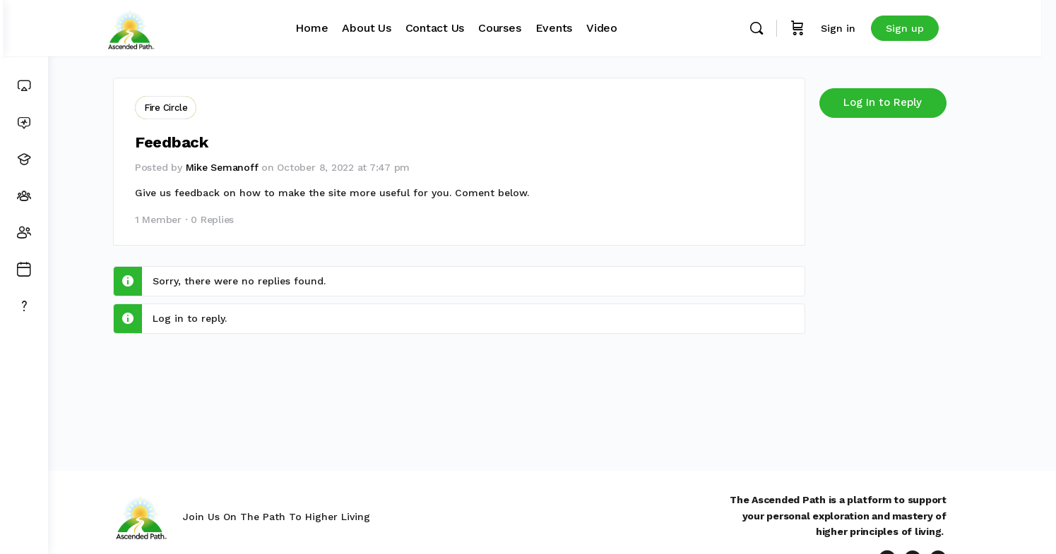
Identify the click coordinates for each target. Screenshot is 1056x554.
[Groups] (24, 196)
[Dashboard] (24, 86)
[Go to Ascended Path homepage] (161, 27)
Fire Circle (188, 107)
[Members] (24, 233)
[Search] (787, 28)
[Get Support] (24, 306)
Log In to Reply (905, 102)
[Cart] (828, 28)
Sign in (868, 28)
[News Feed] (24, 123)
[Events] (24, 270)
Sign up (935, 28)
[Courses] (24, 159)
